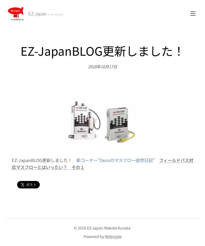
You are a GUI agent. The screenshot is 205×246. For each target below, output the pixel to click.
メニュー (193, 13)
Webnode (113, 236)
